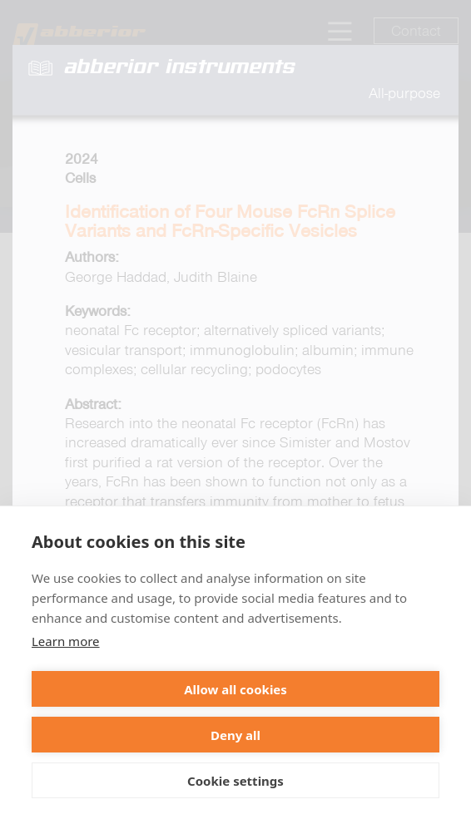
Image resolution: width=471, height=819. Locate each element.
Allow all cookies (235, 689)
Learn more (66, 641)
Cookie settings (235, 780)
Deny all (235, 735)
